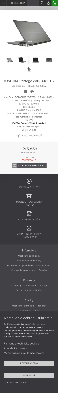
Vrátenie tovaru (43, 265)
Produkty (29, 280)
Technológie (25, 310)
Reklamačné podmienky (29, 260)
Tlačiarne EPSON (33, 290)
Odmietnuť (29, 375)
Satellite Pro (30, 285)
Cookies (43, 270)
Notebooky (16, 285)
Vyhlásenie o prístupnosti (23, 270)
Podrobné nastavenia (15, 383)
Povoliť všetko (29, 363)
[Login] (48, 3)
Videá (37, 310)
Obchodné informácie (23, 305)
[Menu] (3, 3)
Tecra (19, 290)
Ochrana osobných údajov (20, 265)
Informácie (29, 250)
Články (29, 300)
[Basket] (55, 3)
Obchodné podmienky (29, 256)
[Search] (42, 3)
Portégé (43, 285)
